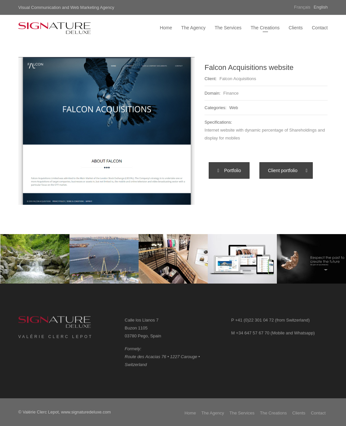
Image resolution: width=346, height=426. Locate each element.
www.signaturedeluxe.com (86, 412)
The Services (228, 27)
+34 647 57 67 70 (253, 336)
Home (166, 27)
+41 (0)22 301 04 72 (254, 323)
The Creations (265, 27)
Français (302, 7)
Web (233, 107)
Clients (296, 27)
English (321, 7)
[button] (229, 170)
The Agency (193, 27)
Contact (320, 27)
